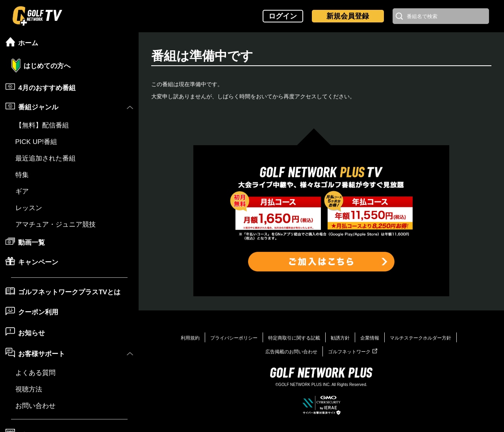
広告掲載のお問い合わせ (291, 351)
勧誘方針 (340, 338)
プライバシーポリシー (234, 338)
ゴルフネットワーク (352, 351)
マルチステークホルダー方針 (420, 338)
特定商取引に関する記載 (294, 338)
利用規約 (190, 338)
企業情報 (369, 338)
